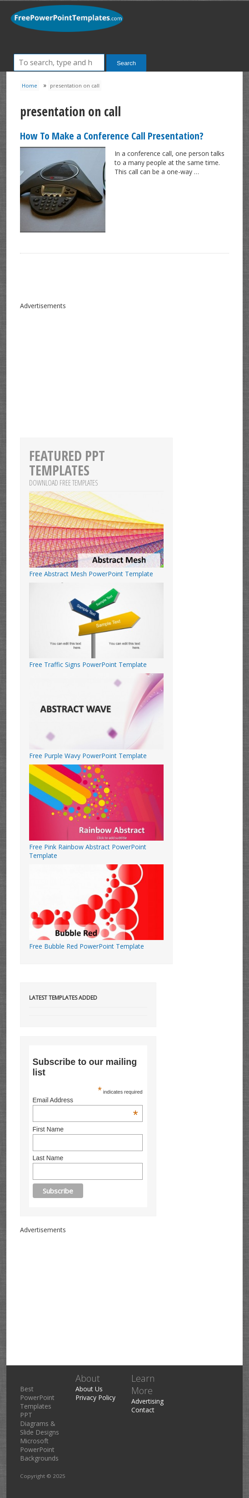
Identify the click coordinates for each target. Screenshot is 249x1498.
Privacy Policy (95, 1397)
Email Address (85, 1100)
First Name (48, 1129)
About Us (89, 1388)
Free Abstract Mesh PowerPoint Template (96, 569)
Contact (142, 1409)
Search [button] (126, 63)
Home (29, 85)
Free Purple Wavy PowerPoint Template (96, 751)
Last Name (48, 1158)
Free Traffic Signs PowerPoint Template (96, 660)
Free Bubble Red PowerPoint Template (96, 941)
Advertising (147, 1401)
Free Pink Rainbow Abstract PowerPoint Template (96, 847)
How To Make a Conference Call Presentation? (112, 135)
